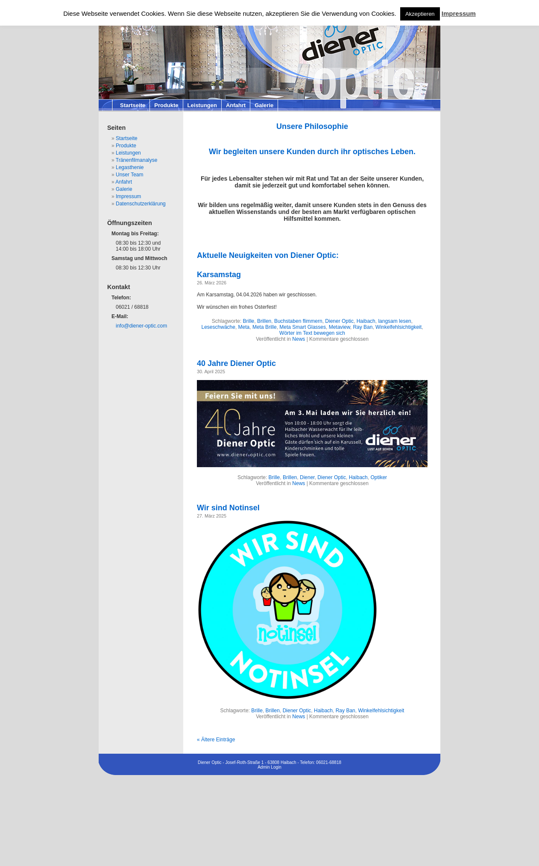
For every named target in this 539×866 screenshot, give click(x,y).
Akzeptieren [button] (420, 14)
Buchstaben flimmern (298, 321)
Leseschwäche (218, 327)
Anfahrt (236, 105)
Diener (307, 477)
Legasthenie (130, 167)
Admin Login (269, 767)
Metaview (339, 327)
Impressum (128, 196)
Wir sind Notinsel (228, 507)
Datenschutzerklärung (141, 204)
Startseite (132, 105)
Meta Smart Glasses (302, 327)
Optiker (378, 477)
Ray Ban (362, 327)
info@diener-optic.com (141, 326)
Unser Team (129, 175)
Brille (249, 321)
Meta (244, 327)
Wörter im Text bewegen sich (312, 333)
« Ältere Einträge (216, 740)
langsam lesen (394, 321)
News (298, 339)
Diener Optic (339, 321)
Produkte (166, 105)
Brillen (264, 321)
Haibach (366, 321)
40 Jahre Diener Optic (236, 363)
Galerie (264, 105)
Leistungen (202, 105)
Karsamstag (219, 274)
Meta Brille (264, 327)
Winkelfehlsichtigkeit (398, 327)
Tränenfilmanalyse (137, 160)
